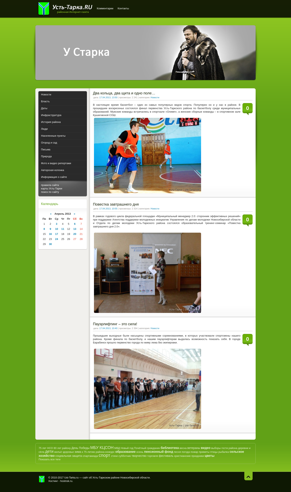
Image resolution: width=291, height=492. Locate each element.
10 (56, 228)
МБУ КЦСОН (102, 447)
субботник (124, 455)
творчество (139, 455)
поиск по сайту (50, 191)
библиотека (170, 448)
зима (78, 451)
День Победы (81, 448)
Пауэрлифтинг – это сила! (115, 324)
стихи (114, 455)
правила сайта (50, 185)
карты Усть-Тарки (51, 188)
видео (205, 448)
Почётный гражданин (147, 448)
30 (50, 244)
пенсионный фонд (158, 451)
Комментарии (105, 8)
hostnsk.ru (66, 480)
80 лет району (62, 448)
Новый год (127, 448)
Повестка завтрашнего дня (116, 204)
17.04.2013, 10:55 (108, 208)
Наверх (248, 476)
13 (74, 228)
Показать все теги (49, 459)
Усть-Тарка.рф (41, 479)
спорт (104, 455)
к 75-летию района (93, 451)
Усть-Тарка (65, 8)
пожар (194, 451)
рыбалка (223, 451)
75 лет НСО (46, 448)
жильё (58, 451)
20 (74, 233)
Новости (155, 97)
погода (186, 451)
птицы (214, 451)
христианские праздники (189, 455)
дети (49, 451)
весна (183, 448)
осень (139, 451)
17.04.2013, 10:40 (108, 328)
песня (177, 451)
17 (56, 233)
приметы (204, 451)
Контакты (123, 8)
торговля (152, 455)
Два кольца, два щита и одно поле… (124, 93)
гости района (229, 448)
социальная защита (68, 455)
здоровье (68, 451)
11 (62, 228)
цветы (209, 455)
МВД (117, 448)
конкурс (110, 451)
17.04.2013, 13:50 (108, 97)
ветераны (193, 448)
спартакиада (90, 455)
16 (50, 233)
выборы (216, 448)
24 (56, 239)
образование (125, 451)
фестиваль (166, 455)
